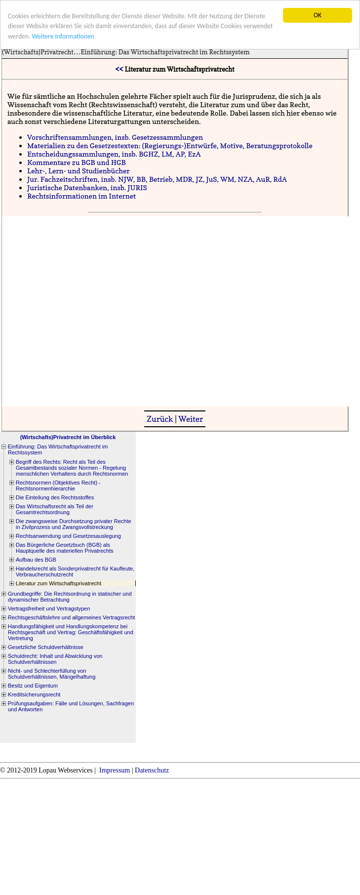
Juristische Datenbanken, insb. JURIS (87, 187)
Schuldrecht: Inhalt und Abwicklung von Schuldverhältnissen (55, 659)
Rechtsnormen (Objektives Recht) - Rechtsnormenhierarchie (58, 485)
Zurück (160, 419)
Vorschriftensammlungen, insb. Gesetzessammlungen (115, 137)
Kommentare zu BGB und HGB (76, 162)
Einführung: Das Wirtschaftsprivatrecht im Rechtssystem (164, 52)
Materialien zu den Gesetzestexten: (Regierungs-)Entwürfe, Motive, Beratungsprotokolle (170, 145)
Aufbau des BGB (36, 560)
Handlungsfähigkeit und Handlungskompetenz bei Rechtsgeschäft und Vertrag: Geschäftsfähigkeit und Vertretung (70, 632)
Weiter (190, 419)
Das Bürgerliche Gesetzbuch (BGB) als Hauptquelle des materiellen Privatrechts (65, 548)
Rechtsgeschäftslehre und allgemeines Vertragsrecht (71, 617)
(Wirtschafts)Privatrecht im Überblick (68, 437)
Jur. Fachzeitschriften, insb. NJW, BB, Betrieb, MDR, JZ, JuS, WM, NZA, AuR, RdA (157, 179)
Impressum (114, 770)
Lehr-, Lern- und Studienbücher (78, 170)
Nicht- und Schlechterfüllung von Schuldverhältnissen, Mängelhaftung (51, 674)
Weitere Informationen (63, 36)
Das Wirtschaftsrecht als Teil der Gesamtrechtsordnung (54, 509)
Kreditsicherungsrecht (34, 694)
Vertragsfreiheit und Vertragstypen (49, 608)
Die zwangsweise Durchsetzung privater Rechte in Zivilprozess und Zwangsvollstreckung (73, 524)
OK (317, 15)
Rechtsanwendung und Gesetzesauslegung (68, 536)
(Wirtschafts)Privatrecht (38, 52)
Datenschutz (152, 770)
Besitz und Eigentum (33, 686)
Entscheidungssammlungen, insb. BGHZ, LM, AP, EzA (113, 154)
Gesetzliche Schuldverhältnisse (45, 647)
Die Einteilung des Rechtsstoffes (55, 497)
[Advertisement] (95, 310)
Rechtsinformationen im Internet (81, 196)
